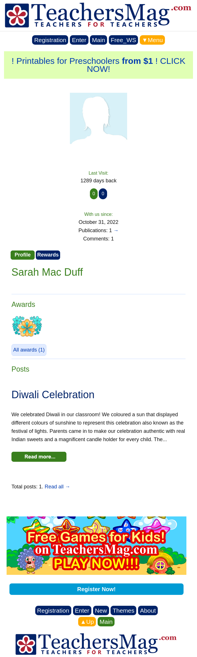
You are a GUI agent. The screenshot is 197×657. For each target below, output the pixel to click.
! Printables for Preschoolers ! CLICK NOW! (99, 65)
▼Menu (152, 40)
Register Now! (96, 589)
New (101, 610)
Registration (50, 40)
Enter (79, 40)
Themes (123, 610)
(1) (29, 350)
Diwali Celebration (52, 394)
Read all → (57, 487)
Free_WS (123, 40)
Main (98, 40)
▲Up (87, 621)
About (148, 610)
